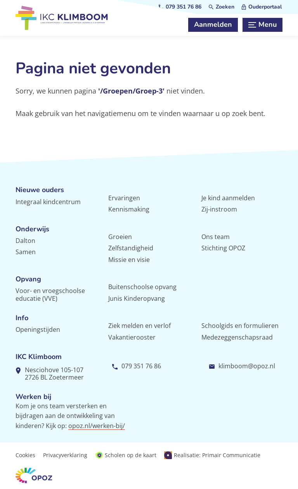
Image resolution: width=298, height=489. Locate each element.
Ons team (215, 236)
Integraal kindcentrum (48, 202)
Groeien (120, 236)
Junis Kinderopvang (136, 298)
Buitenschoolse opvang (142, 287)
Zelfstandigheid (130, 248)
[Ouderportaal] (261, 7)
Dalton (25, 240)
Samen (26, 252)
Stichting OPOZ (223, 248)
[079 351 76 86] (180, 7)
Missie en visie (129, 259)
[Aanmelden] (213, 25)
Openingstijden (38, 329)
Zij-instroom (219, 209)
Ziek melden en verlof (139, 325)
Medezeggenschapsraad (237, 337)
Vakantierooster (132, 337)
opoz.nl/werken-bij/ (96, 425)
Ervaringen (124, 198)
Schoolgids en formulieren (240, 325)
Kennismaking (128, 209)
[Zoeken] (221, 7)
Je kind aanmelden (228, 198)
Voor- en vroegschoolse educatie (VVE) (50, 294)
